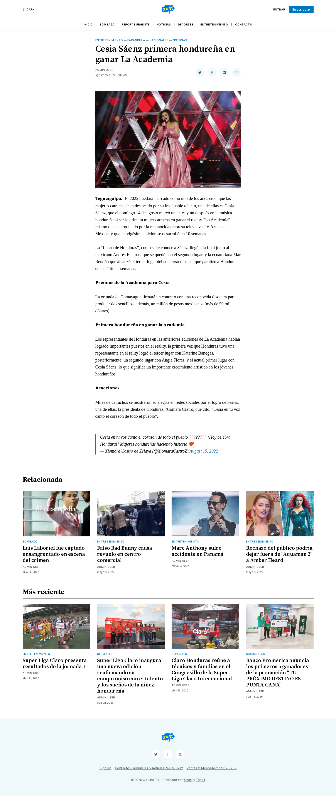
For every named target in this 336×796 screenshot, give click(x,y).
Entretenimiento (214, 24)
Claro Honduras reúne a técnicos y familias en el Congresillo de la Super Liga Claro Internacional (202, 669)
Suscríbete (301, 9)
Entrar (279, 9)
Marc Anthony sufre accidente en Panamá (197, 551)
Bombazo (107, 24)
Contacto (243, 24)
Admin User (104, 69)
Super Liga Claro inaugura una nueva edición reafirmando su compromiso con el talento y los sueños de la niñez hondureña (130, 675)
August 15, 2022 (204, 451)
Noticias (164, 24)
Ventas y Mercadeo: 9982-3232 (212, 768)
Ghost (188, 780)
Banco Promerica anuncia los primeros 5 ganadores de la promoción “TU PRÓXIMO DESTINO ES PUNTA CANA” (277, 672)
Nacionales (159, 40)
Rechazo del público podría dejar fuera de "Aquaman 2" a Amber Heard (279, 554)
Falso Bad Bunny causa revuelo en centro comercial (124, 554)
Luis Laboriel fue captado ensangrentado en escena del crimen (54, 554)
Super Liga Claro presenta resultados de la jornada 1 (55, 663)
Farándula (136, 40)
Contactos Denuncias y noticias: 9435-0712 (149, 768)
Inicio (88, 24)
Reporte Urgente (136, 24)
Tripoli (200, 780)
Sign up (105, 768)
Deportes (186, 24)
